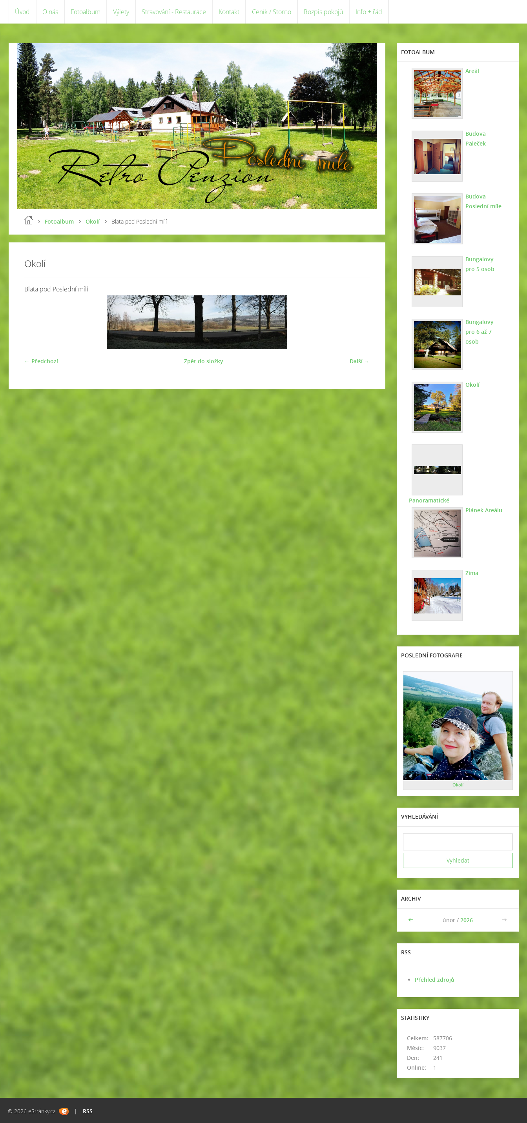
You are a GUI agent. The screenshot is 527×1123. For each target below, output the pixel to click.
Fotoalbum (85, 11)
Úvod (22, 11)
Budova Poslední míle (483, 201)
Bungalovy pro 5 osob (479, 264)
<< (411, 920)
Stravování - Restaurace (174, 11)
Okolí (93, 221)
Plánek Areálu (483, 510)
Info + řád (369, 11)
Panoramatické (429, 500)
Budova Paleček (475, 138)
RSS (88, 1111)
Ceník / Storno (271, 11)
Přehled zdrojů (434, 979)
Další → (360, 361)
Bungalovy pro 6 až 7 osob (479, 331)
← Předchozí (41, 361)
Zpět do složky (203, 361)
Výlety (121, 11)
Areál (472, 71)
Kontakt (229, 11)
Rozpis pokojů (323, 11)
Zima (471, 573)
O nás (50, 11)
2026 (466, 920)
